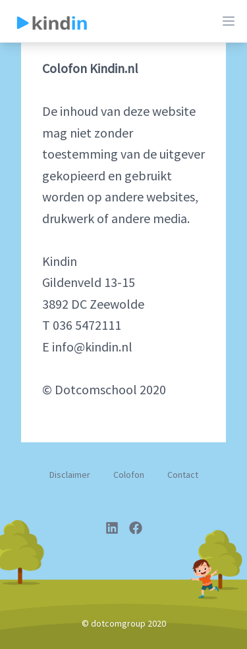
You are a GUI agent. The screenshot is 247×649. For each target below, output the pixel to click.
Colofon (128, 474)
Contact (182, 474)
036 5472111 (87, 325)
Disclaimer (69, 474)
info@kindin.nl (92, 346)
